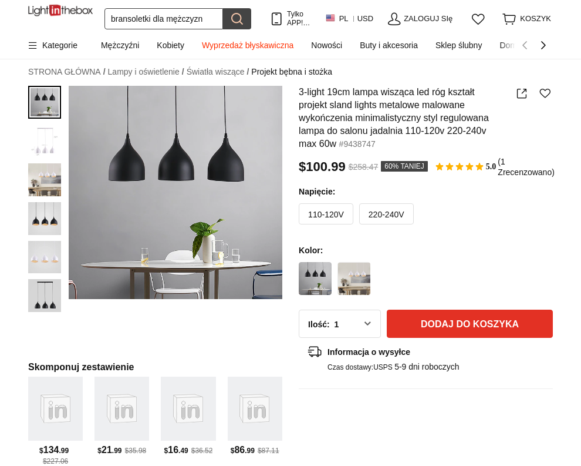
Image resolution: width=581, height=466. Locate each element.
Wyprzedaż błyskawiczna (247, 45)
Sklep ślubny (458, 45)
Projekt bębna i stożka (291, 71)
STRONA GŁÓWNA (67, 72)
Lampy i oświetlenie (146, 72)
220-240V (386, 214)
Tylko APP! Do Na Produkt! (300, 18)
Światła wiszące (218, 72)
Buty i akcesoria (389, 45)
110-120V (326, 214)
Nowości (326, 45)
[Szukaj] (163, 18)
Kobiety (170, 45)
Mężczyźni (120, 45)
